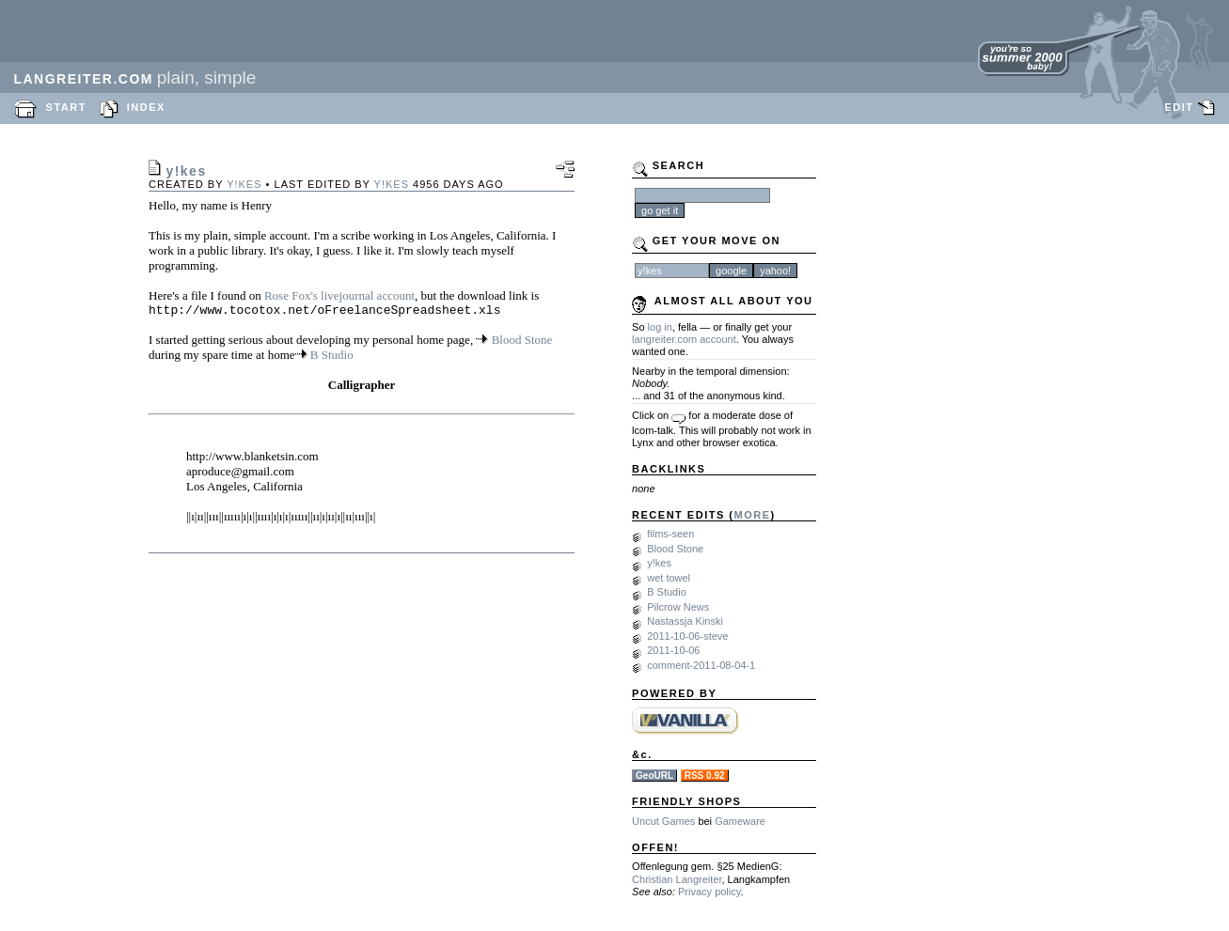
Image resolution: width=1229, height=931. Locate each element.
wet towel (668, 577)
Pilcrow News (678, 607)
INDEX (146, 107)
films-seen (670, 533)
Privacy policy (709, 891)
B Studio (332, 357)
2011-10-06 (673, 650)
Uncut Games (663, 821)
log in (660, 327)
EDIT (1178, 107)
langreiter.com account (684, 339)
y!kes (244, 184)
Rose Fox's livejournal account (339, 295)
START (66, 107)
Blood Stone (522, 342)
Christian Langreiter (676, 879)
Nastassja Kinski (685, 621)
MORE (751, 514)
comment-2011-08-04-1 (701, 665)
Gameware (740, 821)
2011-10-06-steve (687, 636)
